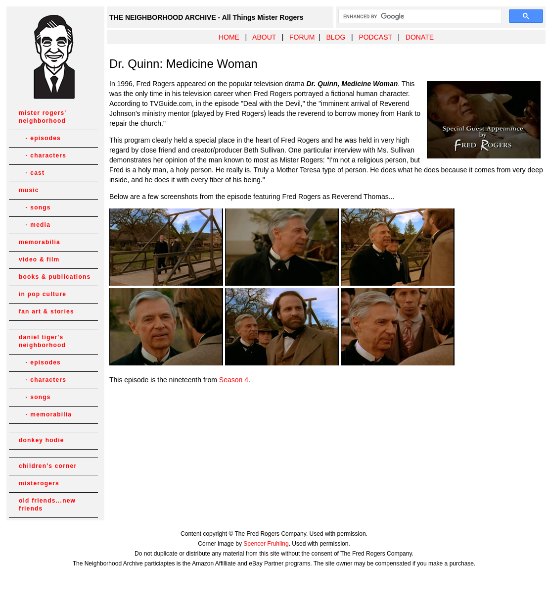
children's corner (48, 465)
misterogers (39, 483)
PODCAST (375, 37)
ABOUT (264, 37)
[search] (419, 16)
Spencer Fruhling (265, 543)
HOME (229, 37)
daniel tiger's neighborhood (42, 341)
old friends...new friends (47, 504)
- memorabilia (45, 414)
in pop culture (42, 294)
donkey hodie (41, 440)
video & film (39, 259)
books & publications (55, 276)
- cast (32, 172)
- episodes (40, 138)
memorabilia (39, 242)
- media (34, 224)
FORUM (302, 37)
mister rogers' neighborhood (42, 116)
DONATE (420, 37)
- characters (42, 155)
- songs (35, 207)
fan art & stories (46, 311)
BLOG (335, 37)
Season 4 (233, 380)
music (29, 190)
